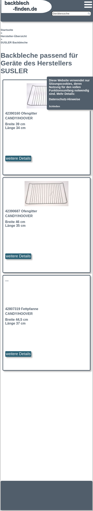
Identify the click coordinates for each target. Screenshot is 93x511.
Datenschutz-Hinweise (64, 99)
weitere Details (18, 158)
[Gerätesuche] (71, 13)
